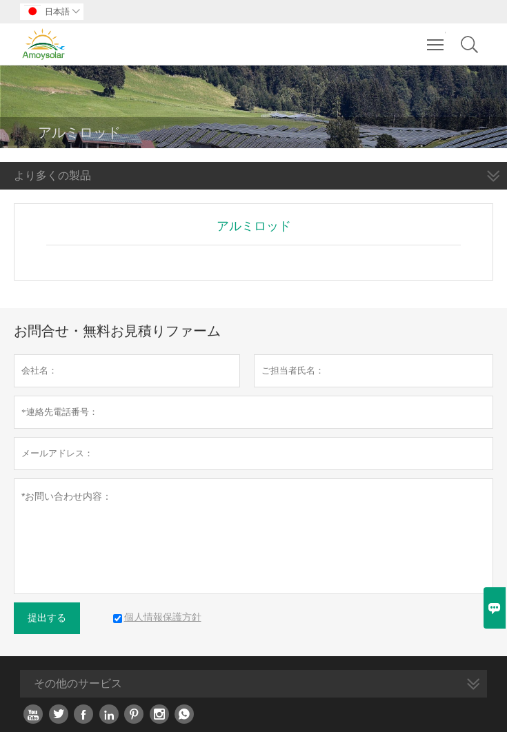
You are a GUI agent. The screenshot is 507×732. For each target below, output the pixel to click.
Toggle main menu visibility (436, 37)
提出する (47, 618)
